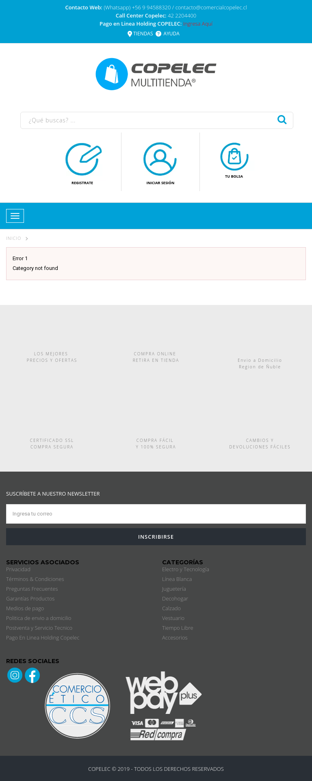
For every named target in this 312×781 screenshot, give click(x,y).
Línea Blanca (177, 579)
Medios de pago (25, 608)
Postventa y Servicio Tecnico (39, 627)
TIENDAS (143, 33)
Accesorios (175, 637)
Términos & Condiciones (35, 579)
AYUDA (172, 33)
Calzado (171, 608)
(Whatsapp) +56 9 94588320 (138, 7)
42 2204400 (182, 15)
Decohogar (175, 598)
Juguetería (174, 588)
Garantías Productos (30, 598)
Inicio (13, 238)
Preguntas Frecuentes (32, 588)
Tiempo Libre (177, 627)
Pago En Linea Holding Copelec (42, 637)
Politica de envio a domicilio (38, 618)
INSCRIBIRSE (156, 536)
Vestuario (173, 618)
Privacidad (18, 569)
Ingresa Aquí (197, 23)
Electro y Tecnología (185, 569)
